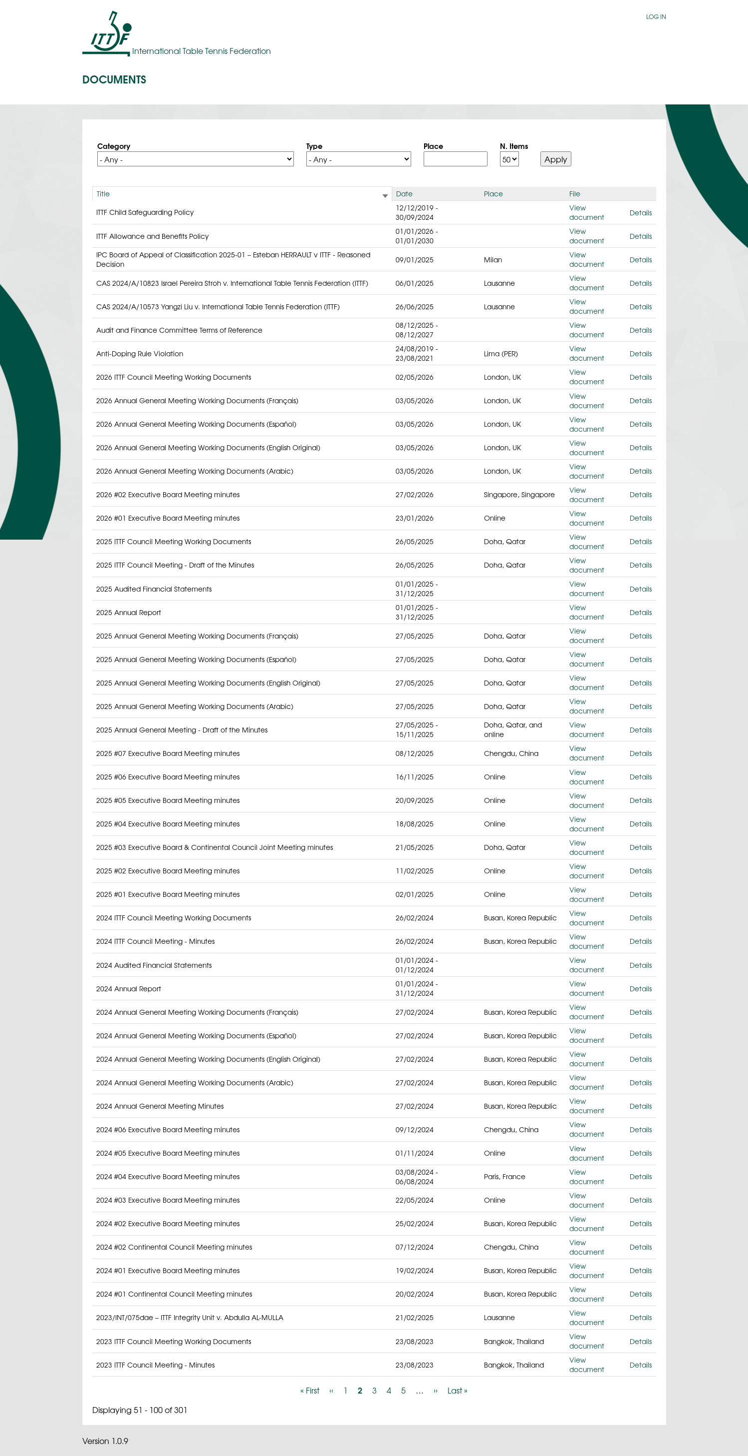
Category (113, 145)
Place (433, 145)
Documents (114, 78)
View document (586, 212)
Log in (656, 16)
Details (641, 212)
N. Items (514, 145)
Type (314, 145)
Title (103, 193)
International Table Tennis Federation (201, 50)
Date (404, 193)
